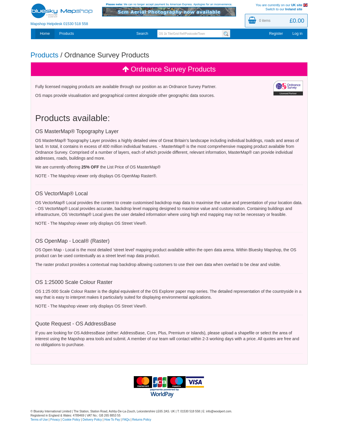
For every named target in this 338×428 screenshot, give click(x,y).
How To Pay (112, 419)
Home (45, 34)
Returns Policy (141, 419)
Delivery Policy (92, 419)
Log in (297, 34)
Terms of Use (39, 419)
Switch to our (286, 9)
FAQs (126, 419)
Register (276, 34)
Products (66, 34)
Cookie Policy (71, 419)
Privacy (55, 419)
